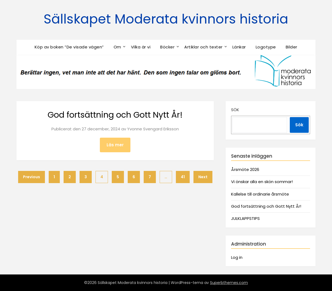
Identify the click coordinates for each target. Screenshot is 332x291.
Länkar (239, 47)
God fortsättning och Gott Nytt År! (115, 115)
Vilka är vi (141, 47)
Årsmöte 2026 (245, 169)
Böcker (167, 47)
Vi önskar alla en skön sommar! (262, 181)
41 (183, 177)
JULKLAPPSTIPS (245, 218)
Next (203, 177)
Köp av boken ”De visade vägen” (69, 47)
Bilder (291, 47)
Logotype (266, 47)
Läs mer (115, 145)
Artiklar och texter (203, 47)
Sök (235, 110)
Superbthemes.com (229, 282)
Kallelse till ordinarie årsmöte (260, 194)
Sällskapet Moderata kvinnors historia (166, 19)
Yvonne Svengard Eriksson (153, 129)
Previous (31, 177)
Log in (236, 257)
